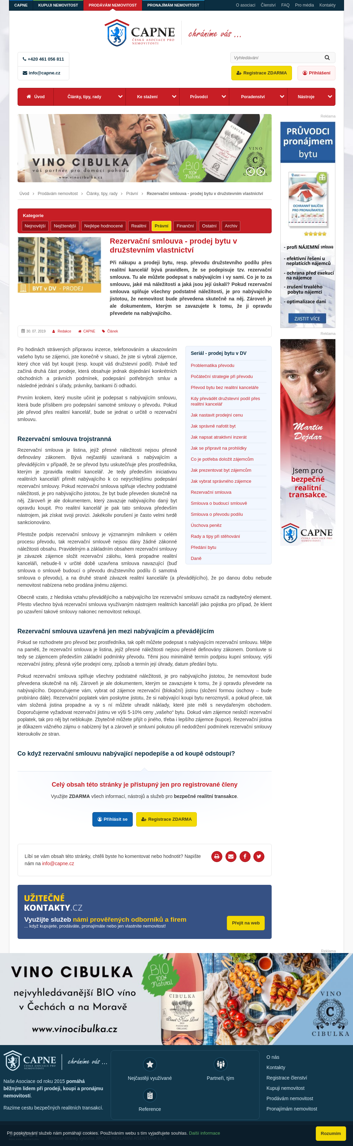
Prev (250, 171)
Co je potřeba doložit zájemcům (222, 459)
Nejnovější (35, 225)
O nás (272, 1057)
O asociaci (245, 5)
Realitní (139, 225)
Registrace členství (286, 1077)
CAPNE (21, 5)
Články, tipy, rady (84, 96)
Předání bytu (203, 547)
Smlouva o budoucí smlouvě (219, 503)
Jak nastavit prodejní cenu (217, 415)
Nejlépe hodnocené (103, 225)
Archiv (231, 225)
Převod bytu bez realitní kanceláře (225, 387)
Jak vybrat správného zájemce (221, 481)
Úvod (39, 96)
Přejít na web (246, 922)
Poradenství (253, 96)
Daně (196, 558)
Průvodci (199, 96)
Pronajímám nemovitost (174, 5)
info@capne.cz (44, 72)
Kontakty (328, 5)
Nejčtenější (65, 225)
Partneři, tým (220, 1078)
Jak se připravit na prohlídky (218, 448)
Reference (150, 1109)
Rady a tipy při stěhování (215, 536)
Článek (112, 331)
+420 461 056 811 (46, 59)
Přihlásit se (116, 819)
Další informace (204, 1133)
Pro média (304, 5)
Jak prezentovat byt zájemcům (221, 470)
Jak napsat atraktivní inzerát (218, 437)
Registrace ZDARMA (265, 72)
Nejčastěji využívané (150, 1078)
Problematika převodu (212, 365)
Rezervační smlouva (211, 492)
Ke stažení (147, 96)
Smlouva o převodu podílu (217, 514)
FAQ (285, 5)
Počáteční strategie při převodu (222, 376)
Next (260, 171)
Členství (268, 5)
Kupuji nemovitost (58, 5)
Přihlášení (319, 72)
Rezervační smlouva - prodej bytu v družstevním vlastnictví (205, 193)
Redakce (64, 331)
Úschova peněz (206, 525)
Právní (132, 193)
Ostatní (209, 225)
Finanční (185, 225)
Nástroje (306, 96)
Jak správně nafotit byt (213, 426)
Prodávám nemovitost (113, 5)
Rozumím (331, 1133)
